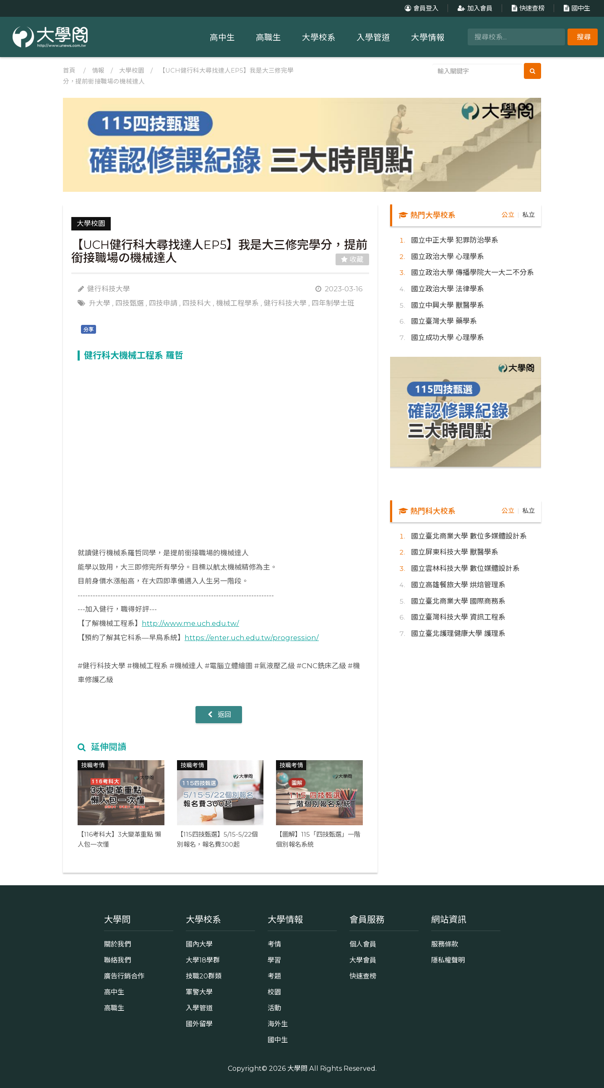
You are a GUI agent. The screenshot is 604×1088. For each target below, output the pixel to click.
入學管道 (373, 37)
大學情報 (428, 37)
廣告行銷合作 (124, 976)
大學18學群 (203, 960)
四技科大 (196, 303)
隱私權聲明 (448, 960)
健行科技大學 (285, 303)
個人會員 (362, 944)
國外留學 (199, 1024)
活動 (274, 1008)
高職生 (268, 37)
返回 (218, 714)
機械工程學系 (237, 303)
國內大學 (199, 944)
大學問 (297, 1068)
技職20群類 (203, 976)
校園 (274, 992)
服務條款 (444, 944)
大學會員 (362, 960)
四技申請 (163, 303)
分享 (88, 329)
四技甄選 (129, 303)
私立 (528, 215)
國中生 (576, 8)
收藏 (352, 259)
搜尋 (584, 37)
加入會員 (474, 8)
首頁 (69, 70)
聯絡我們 (117, 960)
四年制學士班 (333, 303)
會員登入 (420, 8)
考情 (274, 944)
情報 (98, 70)
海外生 (278, 1024)
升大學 (99, 303)
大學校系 (319, 37)
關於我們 (117, 944)
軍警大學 (199, 992)
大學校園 (131, 70)
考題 (274, 976)
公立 (508, 215)
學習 (274, 960)
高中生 (222, 37)
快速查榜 (527, 8)
